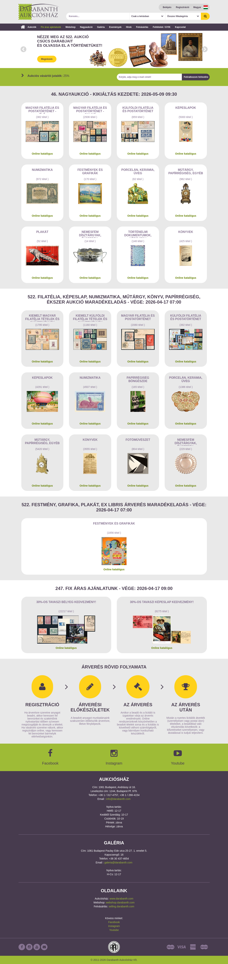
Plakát (42, 231)
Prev (23, 49)
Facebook (114, 922)
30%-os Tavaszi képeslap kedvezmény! (162, 602)
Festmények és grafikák (90, 171)
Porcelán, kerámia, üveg (138, 171)
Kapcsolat (180, 27)
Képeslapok (185, 107)
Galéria (101, 27)
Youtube (114, 929)
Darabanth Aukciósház (39, 12)
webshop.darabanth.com (120, 902)
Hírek (129, 27)
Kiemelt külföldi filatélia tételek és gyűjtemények (90, 318)
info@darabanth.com (118, 798)
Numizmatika (42, 169)
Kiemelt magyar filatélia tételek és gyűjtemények (42, 318)
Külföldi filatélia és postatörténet (137, 109)
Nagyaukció (86, 27)
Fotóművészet (138, 439)
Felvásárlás (142, 27)
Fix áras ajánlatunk (51, 27)
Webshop (70, 27)
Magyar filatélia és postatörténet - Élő (42, 110)
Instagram (114, 926)
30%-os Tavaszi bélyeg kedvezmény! (66, 602)
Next (205, 49)
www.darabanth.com (121, 898)
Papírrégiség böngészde (138, 379)
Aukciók (28, 27)
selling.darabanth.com (121, 906)
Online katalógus (42, 153)
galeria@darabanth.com (118, 862)
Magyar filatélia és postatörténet (138, 317)
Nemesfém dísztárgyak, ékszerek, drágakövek (90, 234)
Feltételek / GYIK (162, 27)
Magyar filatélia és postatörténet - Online (90, 110)
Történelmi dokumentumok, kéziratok (138, 234)
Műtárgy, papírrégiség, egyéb (185, 171)
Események (115, 27)
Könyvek (185, 231)
